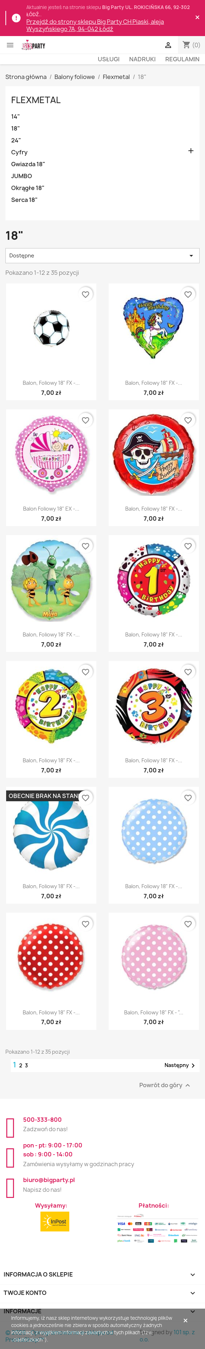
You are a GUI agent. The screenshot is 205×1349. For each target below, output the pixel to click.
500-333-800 (42, 1120)
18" (15, 128)
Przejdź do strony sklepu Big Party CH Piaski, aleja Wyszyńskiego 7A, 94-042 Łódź (95, 25)
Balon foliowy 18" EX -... (51, 508)
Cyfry (19, 152)
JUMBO (21, 176)
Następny (181, 1065)
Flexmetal (36, 100)
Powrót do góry (165, 1085)
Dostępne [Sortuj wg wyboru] (102, 255)
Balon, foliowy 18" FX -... (51, 382)
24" (16, 140)
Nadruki (142, 59)
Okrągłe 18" (27, 188)
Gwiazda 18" (28, 164)
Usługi (108, 59)
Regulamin (182, 59)
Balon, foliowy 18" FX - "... (153, 1012)
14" (15, 116)
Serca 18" (24, 200)
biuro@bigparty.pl (49, 1180)
